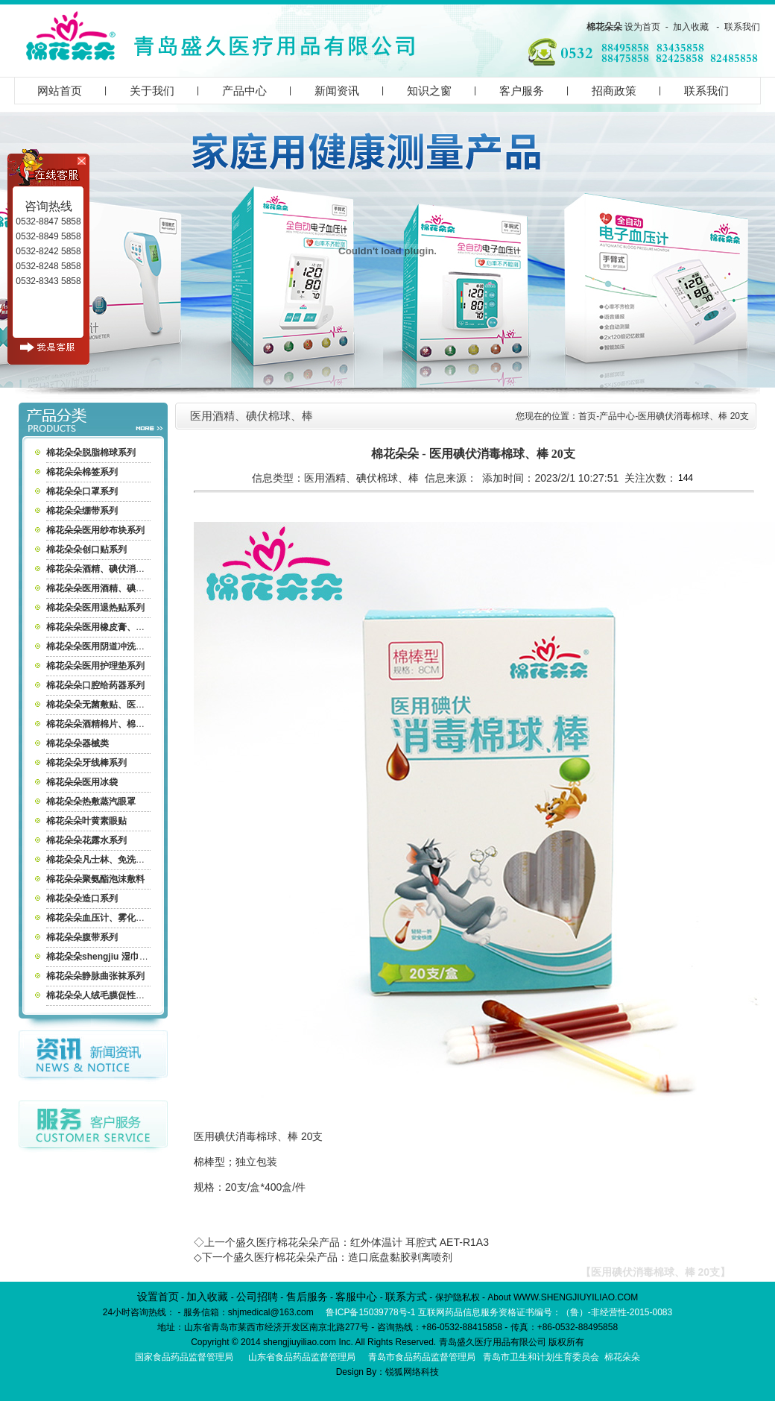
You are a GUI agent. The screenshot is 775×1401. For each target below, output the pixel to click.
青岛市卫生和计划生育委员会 (541, 1357)
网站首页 (59, 90)
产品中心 (244, 90)
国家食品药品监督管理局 (184, 1357)
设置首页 (158, 1297)
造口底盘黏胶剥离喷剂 (400, 1257)
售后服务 (307, 1297)
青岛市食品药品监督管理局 (421, 1357)
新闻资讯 (336, 90)
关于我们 (152, 90)
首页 (587, 416)
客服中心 (356, 1297)
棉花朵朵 (604, 27)
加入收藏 (691, 27)
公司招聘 (257, 1297)
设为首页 (642, 27)
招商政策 (614, 90)
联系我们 (742, 27)
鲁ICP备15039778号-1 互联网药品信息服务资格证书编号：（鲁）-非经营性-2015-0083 (499, 1312)
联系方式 (406, 1297)
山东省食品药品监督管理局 (301, 1357)
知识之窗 (429, 90)
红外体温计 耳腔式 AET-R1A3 (419, 1242)
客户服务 (521, 90)
